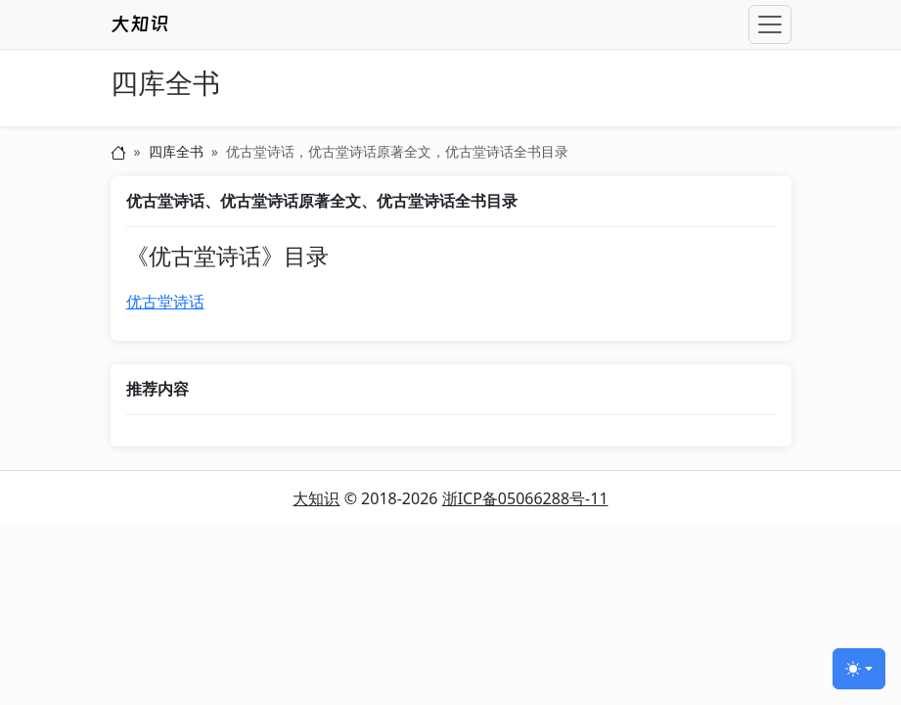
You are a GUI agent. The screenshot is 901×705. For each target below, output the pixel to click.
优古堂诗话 (165, 301)
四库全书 (165, 84)
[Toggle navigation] (769, 24)
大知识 (316, 498)
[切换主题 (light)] (859, 668)
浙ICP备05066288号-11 (525, 498)
